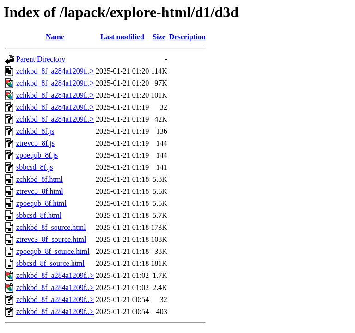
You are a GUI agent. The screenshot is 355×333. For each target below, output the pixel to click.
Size (159, 37)
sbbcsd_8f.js (34, 167)
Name (55, 37)
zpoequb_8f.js (37, 155)
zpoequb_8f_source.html (53, 251)
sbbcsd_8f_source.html (50, 263)
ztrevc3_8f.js (35, 143)
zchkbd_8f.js (35, 131)
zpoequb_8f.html (41, 203)
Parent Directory (40, 59)
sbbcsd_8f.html (38, 215)
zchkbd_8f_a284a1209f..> (55, 71)
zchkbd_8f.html (39, 179)
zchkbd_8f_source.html (51, 227)
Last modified (122, 37)
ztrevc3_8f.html (39, 191)
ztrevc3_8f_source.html (51, 239)
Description (187, 37)
